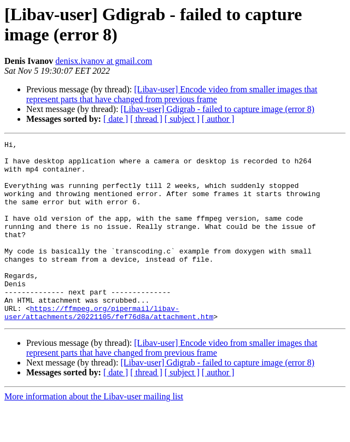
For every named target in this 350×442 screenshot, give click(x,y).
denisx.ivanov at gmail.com (103, 61)
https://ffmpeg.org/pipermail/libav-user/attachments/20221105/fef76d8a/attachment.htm (108, 347)
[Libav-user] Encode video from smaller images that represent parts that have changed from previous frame (171, 94)
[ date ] (115, 118)
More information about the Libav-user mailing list (93, 432)
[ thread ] (146, 118)
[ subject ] (182, 118)
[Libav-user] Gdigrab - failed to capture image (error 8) (217, 109)
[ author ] (218, 118)
